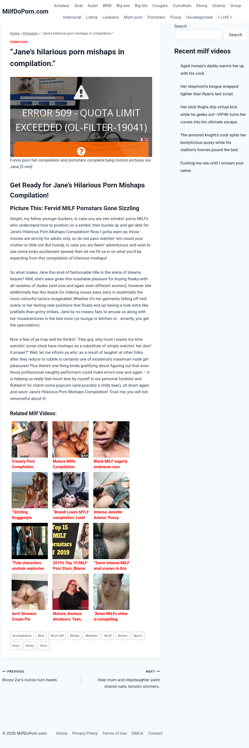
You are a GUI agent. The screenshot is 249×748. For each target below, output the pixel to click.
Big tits (141, 5)
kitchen (91, 635)
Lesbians (110, 17)
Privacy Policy (85, 733)
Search (180, 26)
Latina (92, 17)
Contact (155, 733)
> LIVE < (225, 17)
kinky (74, 635)
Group (235, 5)
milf (108, 635)
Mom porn (133, 17)
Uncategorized (199, 17)
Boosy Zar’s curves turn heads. (39, 675)
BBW (107, 5)
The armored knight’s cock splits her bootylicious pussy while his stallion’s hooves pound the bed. (213, 142)
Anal (79, 5)
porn (137, 635)
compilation (22, 635)
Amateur (62, 5)
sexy (29, 645)
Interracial (72, 17)
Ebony (201, 5)
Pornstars (156, 17)
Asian (93, 5)
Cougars (160, 5)
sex (15, 645)
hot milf (57, 635)
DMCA (137, 733)
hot (41, 635)
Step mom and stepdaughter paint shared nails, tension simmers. (122, 678)
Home (15, 33)
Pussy (175, 17)
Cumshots (182, 5)
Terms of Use (114, 733)
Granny (219, 5)
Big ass (123, 5)
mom (122, 635)
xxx (43, 645)
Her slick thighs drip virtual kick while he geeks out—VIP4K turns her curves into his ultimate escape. (213, 114)
